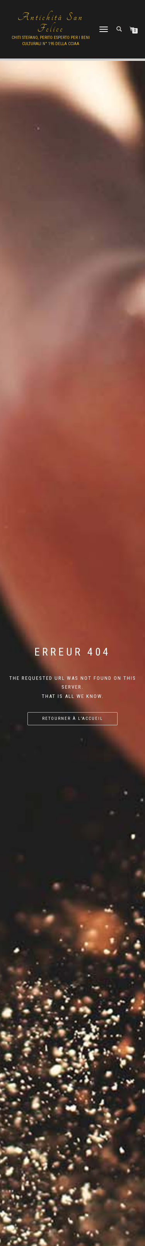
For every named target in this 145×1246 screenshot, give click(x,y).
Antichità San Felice (50, 23)
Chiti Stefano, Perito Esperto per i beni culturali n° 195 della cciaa (51, 40)
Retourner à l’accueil (72, 718)
